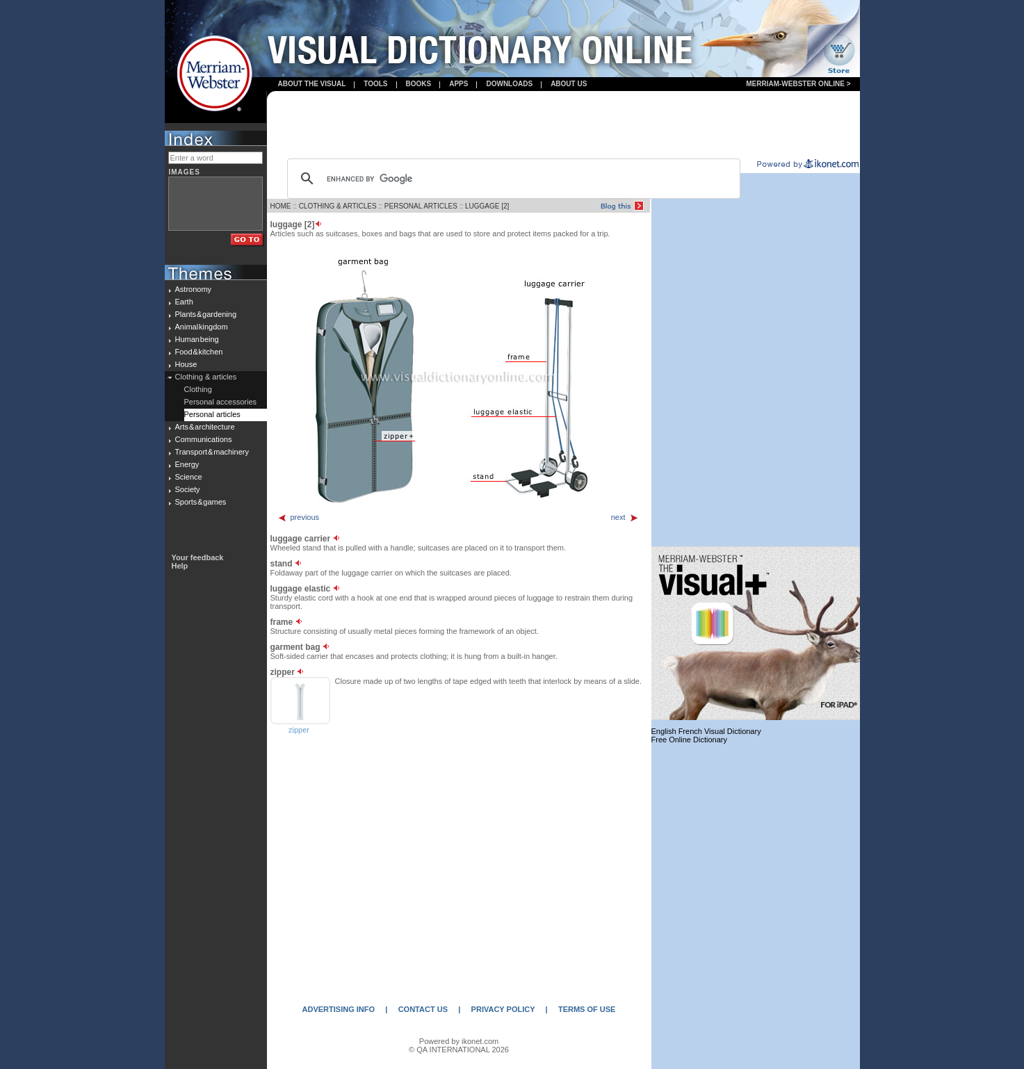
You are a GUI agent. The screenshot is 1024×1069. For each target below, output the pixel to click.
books (419, 84)
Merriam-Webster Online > (798, 84)
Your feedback (198, 557)
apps (458, 84)
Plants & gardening (206, 314)
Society (187, 489)
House (186, 364)
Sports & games (201, 502)
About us (569, 84)
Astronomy (193, 289)
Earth (184, 301)
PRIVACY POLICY (503, 1009)
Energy (187, 464)
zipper (298, 730)
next (625, 517)
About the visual (312, 84)
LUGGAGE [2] (487, 206)
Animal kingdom (201, 327)
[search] (512, 178)
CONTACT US (423, 1009)
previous (298, 517)
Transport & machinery (212, 452)
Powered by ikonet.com (458, 1041)
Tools (375, 84)
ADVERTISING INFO (338, 1009)
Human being (197, 339)
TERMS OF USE (587, 1009)
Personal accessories (220, 402)
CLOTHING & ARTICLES (338, 206)
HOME (280, 206)
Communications (203, 439)
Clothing (198, 389)
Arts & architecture (205, 427)
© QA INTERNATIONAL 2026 (459, 1049)
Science (188, 477)
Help (180, 566)
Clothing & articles (206, 377)
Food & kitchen (199, 352)
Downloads (509, 84)
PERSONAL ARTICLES (420, 206)
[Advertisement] (563, 126)
